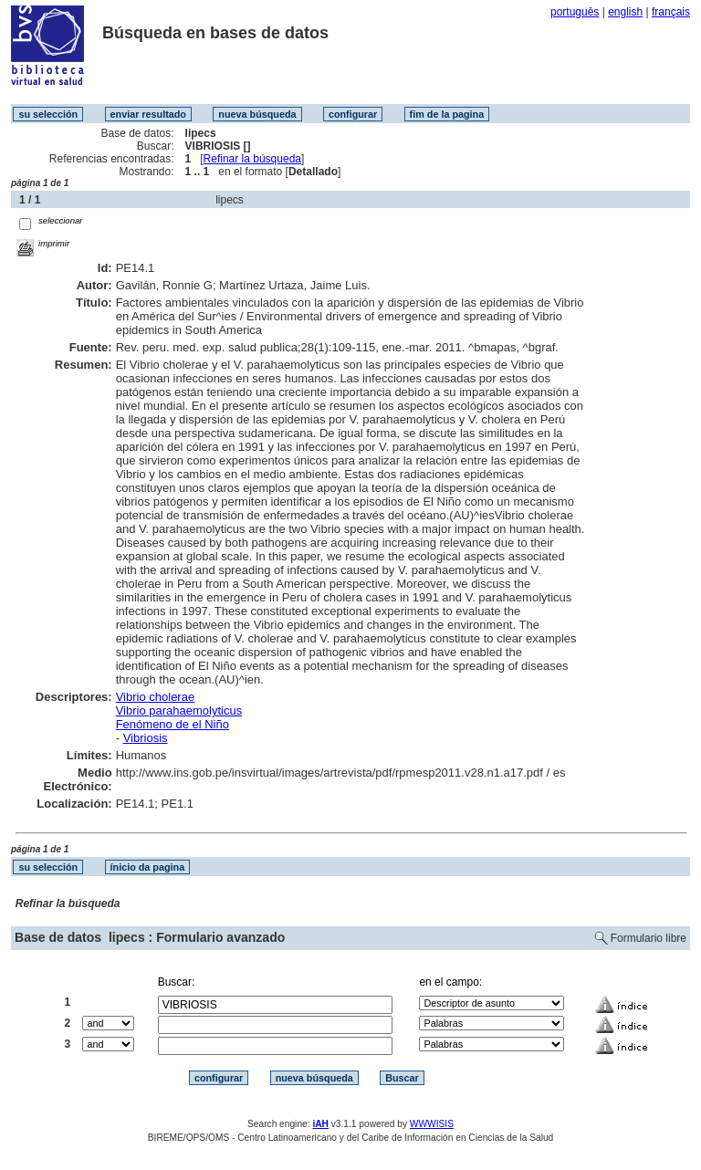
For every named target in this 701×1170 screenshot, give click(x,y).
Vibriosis (145, 738)
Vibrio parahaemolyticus (179, 710)
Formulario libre (648, 938)
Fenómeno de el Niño (172, 724)
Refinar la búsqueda (252, 158)
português (574, 11)
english (625, 11)
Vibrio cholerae (155, 697)
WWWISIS (432, 1124)
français (671, 11)
